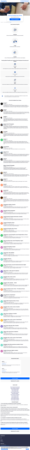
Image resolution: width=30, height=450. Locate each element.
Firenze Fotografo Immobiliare (15, 399)
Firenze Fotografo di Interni (15, 397)
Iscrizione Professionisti (25, 1)
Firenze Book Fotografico (15, 393)
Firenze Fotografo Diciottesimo (15, 392)
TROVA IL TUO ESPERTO (15, 19)
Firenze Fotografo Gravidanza (15, 398)
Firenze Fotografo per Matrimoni (15, 388)
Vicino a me (2, 441)
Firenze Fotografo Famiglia (15, 389)
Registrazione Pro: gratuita (15, 431)
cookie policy (19, 447)
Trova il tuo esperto (15, 378)
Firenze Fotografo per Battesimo (15, 394)
